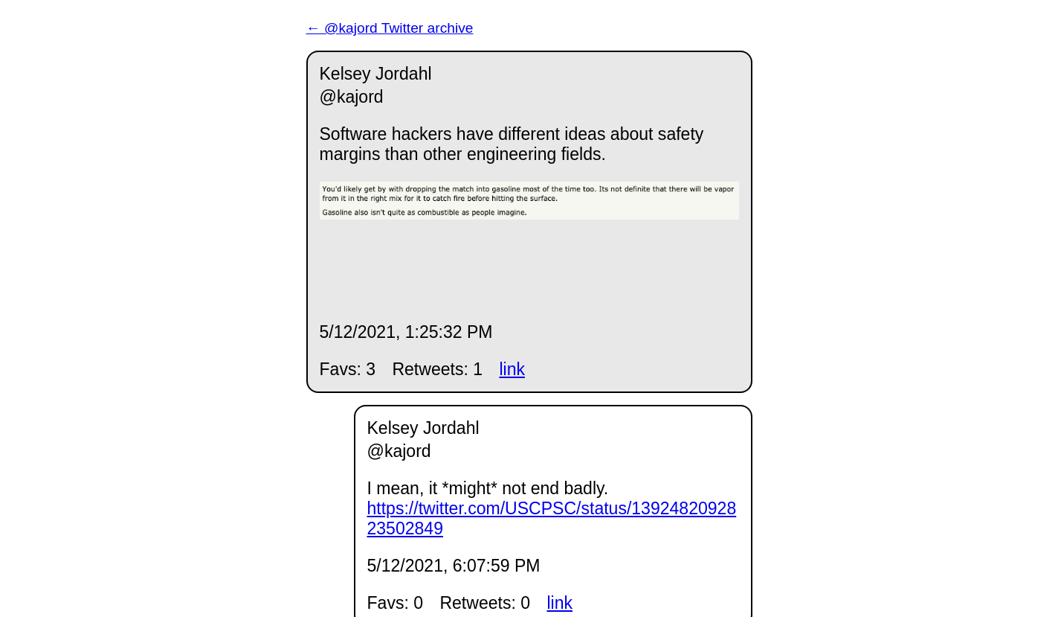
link (512, 369)
